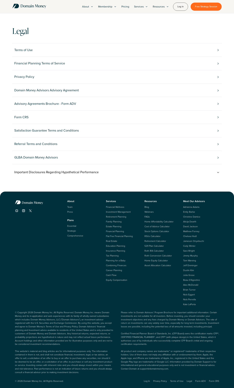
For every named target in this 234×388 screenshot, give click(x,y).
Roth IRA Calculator (154, 251)
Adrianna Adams (191, 207)
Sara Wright (189, 251)
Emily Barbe (189, 212)
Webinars (149, 212)
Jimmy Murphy (190, 256)
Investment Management (118, 212)
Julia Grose (189, 275)
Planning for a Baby (115, 261)
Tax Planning (112, 256)
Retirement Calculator (155, 241)
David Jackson (190, 226)
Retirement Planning (116, 217)
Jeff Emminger (190, 265)
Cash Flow (111, 275)
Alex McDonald (190, 285)
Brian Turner (189, 290)
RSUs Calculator (152, 236)
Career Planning (114, 270)
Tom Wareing (189, 261)
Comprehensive (75, 236)
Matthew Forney (191, 231)
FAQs (147, 217)
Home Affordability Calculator (159, 222)
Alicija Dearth (189, 222)
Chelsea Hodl (190, 236)
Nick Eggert (189, 295)
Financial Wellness (115, 207)
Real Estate (111, 241)
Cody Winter (189, 246)
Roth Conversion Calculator (158, 256)
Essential (71, 226)
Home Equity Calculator (156, 261)
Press (70, 212)
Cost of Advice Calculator (157, 226)
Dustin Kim (188, 270)
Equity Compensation (116, 280)
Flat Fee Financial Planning (119, 236)
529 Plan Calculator (154, 246)
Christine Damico (191, 217)
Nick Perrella (189, 299)
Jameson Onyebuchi (193, 241)
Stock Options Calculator (156, 231)
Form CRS (214, 381)
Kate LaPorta (189, 304)
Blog (146, 207)
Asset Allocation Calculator (157, 265)
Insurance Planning (115, 251)
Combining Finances (116, 265)
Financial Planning (115, 231)
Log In (147, 381)
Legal (189, 381)
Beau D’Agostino (191, 280)
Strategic (71, 231)
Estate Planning (113, 226)
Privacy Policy (160, 381)
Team (69, 207)
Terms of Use (176, 381)
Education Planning (115, 246)
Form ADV (200, 381)
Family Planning (114, 222)
